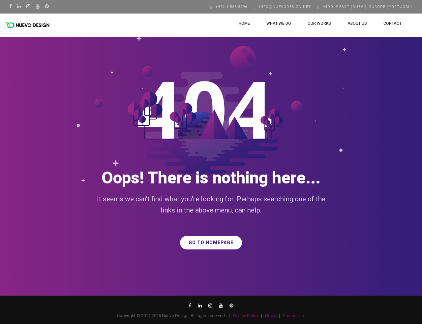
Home (238, 23)
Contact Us (293, 315)
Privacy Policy (245, 315)
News (270, 315)
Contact (386, 23)
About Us (351, 23)
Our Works (313, 23)
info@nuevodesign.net (285, 7)
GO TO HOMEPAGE (211, 242)
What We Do (272, 23)
